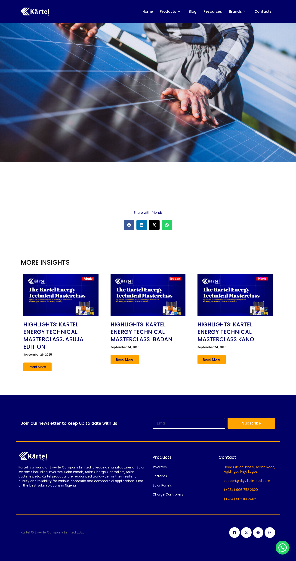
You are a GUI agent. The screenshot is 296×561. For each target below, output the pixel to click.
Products (170, 11)
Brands (237, 11)
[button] (129, 225)
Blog (193, 11)
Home (147, 11)
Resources (213, 11)
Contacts (263, 11)
